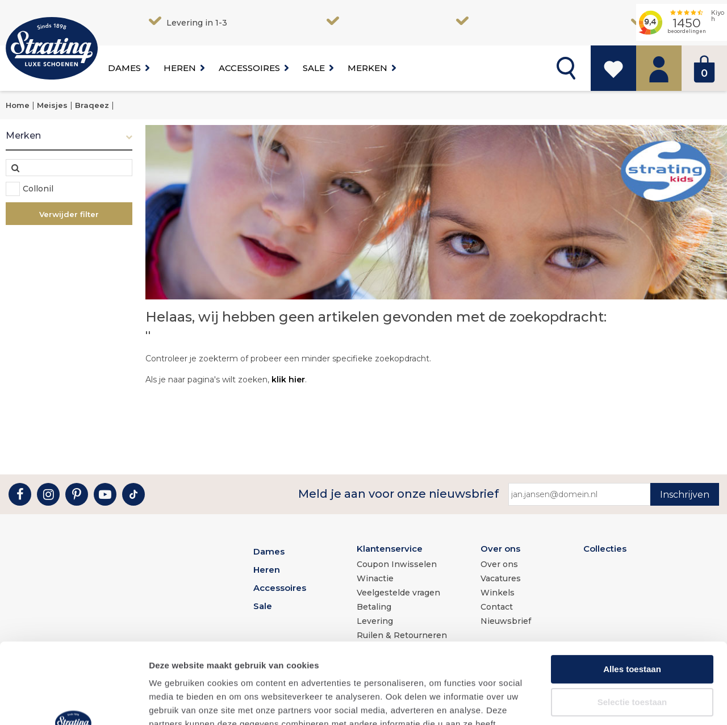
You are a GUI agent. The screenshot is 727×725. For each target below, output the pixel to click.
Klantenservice (390, 548)
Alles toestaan (632, 588)
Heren (180, 68)
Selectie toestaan (632, 621)
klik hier (288, 379)
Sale (314, 68)
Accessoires (249, 68)
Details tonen (614, 702)
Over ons (500, 548)
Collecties (604, 548)
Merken (367, 68)
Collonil (38, 189)
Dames (124, 68)
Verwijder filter (69, 214)
